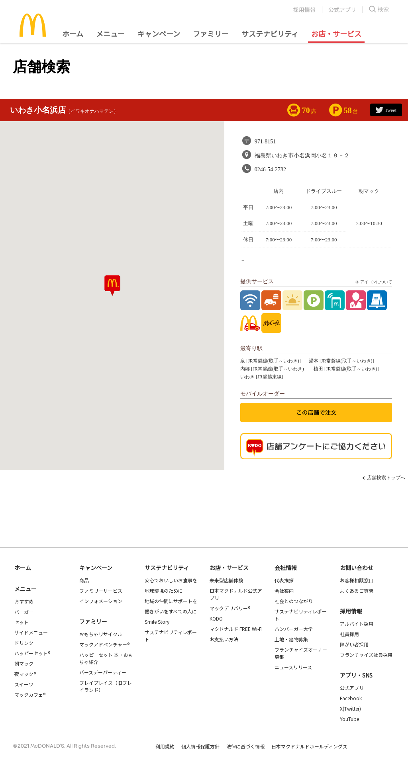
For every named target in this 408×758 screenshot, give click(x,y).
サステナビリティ (269, 33)
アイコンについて (373, 282)
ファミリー (211, 33)
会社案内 (284, 590)
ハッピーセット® (32, 653)
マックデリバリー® (230, 608)
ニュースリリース (293, 667)
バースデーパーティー (102, 672)
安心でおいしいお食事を (171, 580)
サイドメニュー (31, 632)
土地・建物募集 (291, 639)
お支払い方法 (224, 639)
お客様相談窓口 (356, 580)
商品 (84, 580)
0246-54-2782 (270, 169)
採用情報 (304, 10)
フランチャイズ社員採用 (366, 654)
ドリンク (23, 642)
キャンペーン (158, 33)
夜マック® (25, 673)
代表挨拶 (284, 580)
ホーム (72, 33)
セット (21, 622)
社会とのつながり (294, 600)
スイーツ (23, 684)
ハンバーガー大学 (294, 628)
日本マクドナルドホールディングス (309, 746)
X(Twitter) (350, 708)
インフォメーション (100, 600)
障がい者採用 (354, 644)
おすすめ (23, 601)
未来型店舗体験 (226, 580)
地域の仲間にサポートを (171, 600)
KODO (216, 618)
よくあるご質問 (356, 590)
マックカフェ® (29, 694)
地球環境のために (164, 590)
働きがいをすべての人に (171, 611)
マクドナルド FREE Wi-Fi (236, 628)
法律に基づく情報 (245, 746)
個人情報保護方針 (200, 746)
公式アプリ (342, 10)
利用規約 (165, 746)
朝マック (23, 663)
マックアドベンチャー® (104, 644)
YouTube (349, 718)
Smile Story (157, 621)
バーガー (23, 611)
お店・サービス (336, 33)
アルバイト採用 (356, 623)
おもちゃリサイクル (100, 634)
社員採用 (349, 634)
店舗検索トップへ (386, 477)
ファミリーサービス (100, 590)
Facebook (351, 698)
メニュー (25, 589)
